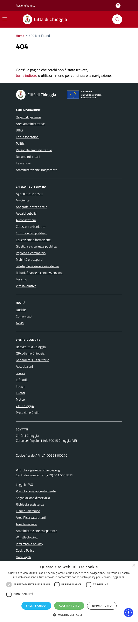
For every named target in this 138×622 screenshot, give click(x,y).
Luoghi (20, 386)
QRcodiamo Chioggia (30, 353)
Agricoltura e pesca (29, 193)
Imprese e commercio (31, 252)
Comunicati (24, 316)
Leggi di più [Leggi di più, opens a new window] (118, 577)
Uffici (19, 130)
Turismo (21, 279)
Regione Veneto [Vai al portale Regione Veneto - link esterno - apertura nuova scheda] (25, 5)
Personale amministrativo (34, 150)
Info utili (22, 379)
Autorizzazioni (26, 219)
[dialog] (69, 591)
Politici (20, 143)
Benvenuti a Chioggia (31, 346)
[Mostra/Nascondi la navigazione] (4, 18)
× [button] (133, 565)
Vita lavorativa (26, 285)
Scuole (20, 373)
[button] (69, 615)
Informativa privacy (29, 543)
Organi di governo (28, 117)
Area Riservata (26, 524)
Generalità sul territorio (32, 359)
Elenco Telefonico (28, 510)
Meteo (20, 399)
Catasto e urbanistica (31, 226)
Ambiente (22, 200)
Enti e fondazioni (27, 136)
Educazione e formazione (33, 239)
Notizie (21, 309)
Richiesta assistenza (30, 504)
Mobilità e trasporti (29, 259)
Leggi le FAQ (24, 484)
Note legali (23, 557)
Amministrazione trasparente (36, 530)
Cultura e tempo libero (31, 233)
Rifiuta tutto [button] (102, 605)
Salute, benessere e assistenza (37, 266)
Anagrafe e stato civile (31, 206)
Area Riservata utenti (31, 517)
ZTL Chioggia (25, 405)
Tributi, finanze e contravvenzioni (39, 272)
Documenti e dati (28, 156)
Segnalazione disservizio (33, 497)
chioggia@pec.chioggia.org (41, 470)
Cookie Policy (25, 550)
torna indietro (26, 75)
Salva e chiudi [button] (36, 605)
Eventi (20, 392)
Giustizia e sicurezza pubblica (36, 246)
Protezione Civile (27, 412)
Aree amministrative (30, 123)
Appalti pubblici (26, 213)
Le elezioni (23, 163)
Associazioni (24, 366)
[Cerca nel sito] (117, 19)
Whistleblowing (26, 537)
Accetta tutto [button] (69, 605)
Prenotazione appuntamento (36, 491)
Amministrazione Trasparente (36, 169)
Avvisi (20, 322)
